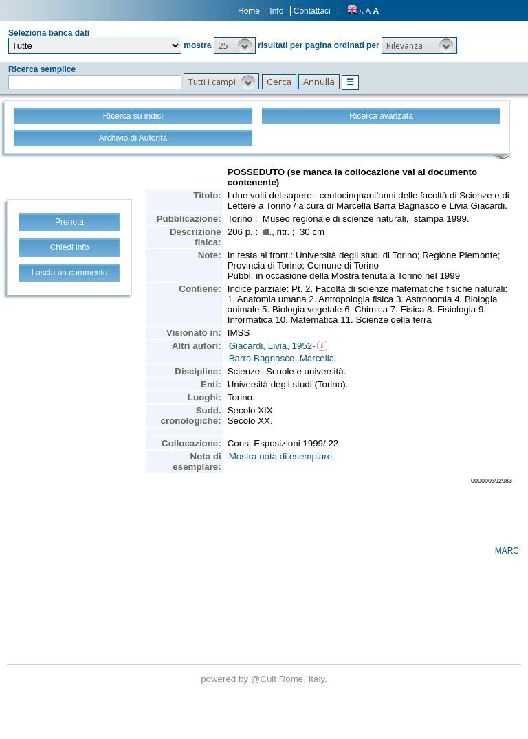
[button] (235, 45)
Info (276, 11)
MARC (507, 551)
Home (249, 11)
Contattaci (312, 11)
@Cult (265, 679)
